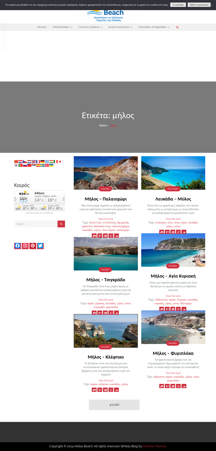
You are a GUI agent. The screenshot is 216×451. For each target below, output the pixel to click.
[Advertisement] (108, 56)
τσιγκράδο (99, 307)
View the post (105, 219)
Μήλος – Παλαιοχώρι (106, 199)
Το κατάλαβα (178, 5)
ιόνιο (170, 222)
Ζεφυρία (181, 299)
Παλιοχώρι (186, 303)
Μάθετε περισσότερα (199, 5)
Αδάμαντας (161, 299)
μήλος (97, 230)
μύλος (177, 226)
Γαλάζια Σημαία (90, 27)
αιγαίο (172, 299)
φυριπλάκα (112, 307)
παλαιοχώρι (122, 230)
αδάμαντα (159, 376)
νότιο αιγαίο (108, 230)
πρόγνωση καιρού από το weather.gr (39, 213)
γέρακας (99, 303)
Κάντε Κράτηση (120, 27)
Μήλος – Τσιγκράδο (105, 280)
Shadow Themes (154, 446)
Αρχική (41, 27)
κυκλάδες (87, 230)
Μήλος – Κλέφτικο (106, 357)
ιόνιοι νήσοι (180, 222)
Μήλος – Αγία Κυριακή (173, 276)
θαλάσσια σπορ (102, 226)
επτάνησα (160, 222)
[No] (211, 5)
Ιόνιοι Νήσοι (173, 189)
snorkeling (109, 222)
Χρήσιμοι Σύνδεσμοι (154, 27)
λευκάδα (193, 222)
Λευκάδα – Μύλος (173, 199)
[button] (177, 27)
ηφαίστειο (87, 226)
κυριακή (159, 303)
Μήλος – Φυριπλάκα (173, 353)
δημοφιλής (123, 222)
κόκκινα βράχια (120, 226)
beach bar (95, 222)
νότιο (176, 303)
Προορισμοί (62, 27)
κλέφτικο (103, 384)
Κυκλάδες (105, 189)
